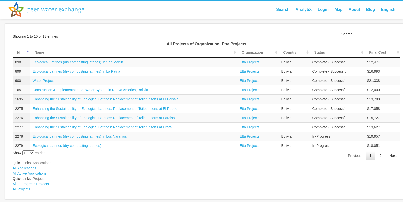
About (354, 9)
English (388, 9)
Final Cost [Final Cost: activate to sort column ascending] (377, 52)
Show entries (29, 153)
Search (282, 9)
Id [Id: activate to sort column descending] (18, 52)
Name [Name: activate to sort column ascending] (39, 52)
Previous (354, 156)
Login (323, 9)
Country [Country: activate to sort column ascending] (290, 52)
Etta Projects (249, 62)
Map (339, 9)
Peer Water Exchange (50, 10)
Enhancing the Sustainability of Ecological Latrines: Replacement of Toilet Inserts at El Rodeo (105, 109)
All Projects (21, 189)
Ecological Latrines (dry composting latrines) (67, 146)
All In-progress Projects (31, 184)
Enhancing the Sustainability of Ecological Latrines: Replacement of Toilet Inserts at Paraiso (104, 118)
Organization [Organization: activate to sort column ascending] (252, 52)
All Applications (24, 168)
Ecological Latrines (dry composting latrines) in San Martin (78, 62)
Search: (370, 34)
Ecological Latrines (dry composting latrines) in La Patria (76, 71)
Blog (370, 9)
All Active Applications (29, 173)
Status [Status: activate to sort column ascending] (319, 52)
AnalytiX (303, 9)
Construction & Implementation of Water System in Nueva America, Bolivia (90, 90)
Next (393, 156)
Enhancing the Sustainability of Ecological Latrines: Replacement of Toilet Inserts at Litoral (103, 127)
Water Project (43, 81)
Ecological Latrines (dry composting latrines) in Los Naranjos (80, 136)
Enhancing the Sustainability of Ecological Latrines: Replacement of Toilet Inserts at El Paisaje (106, 99)
